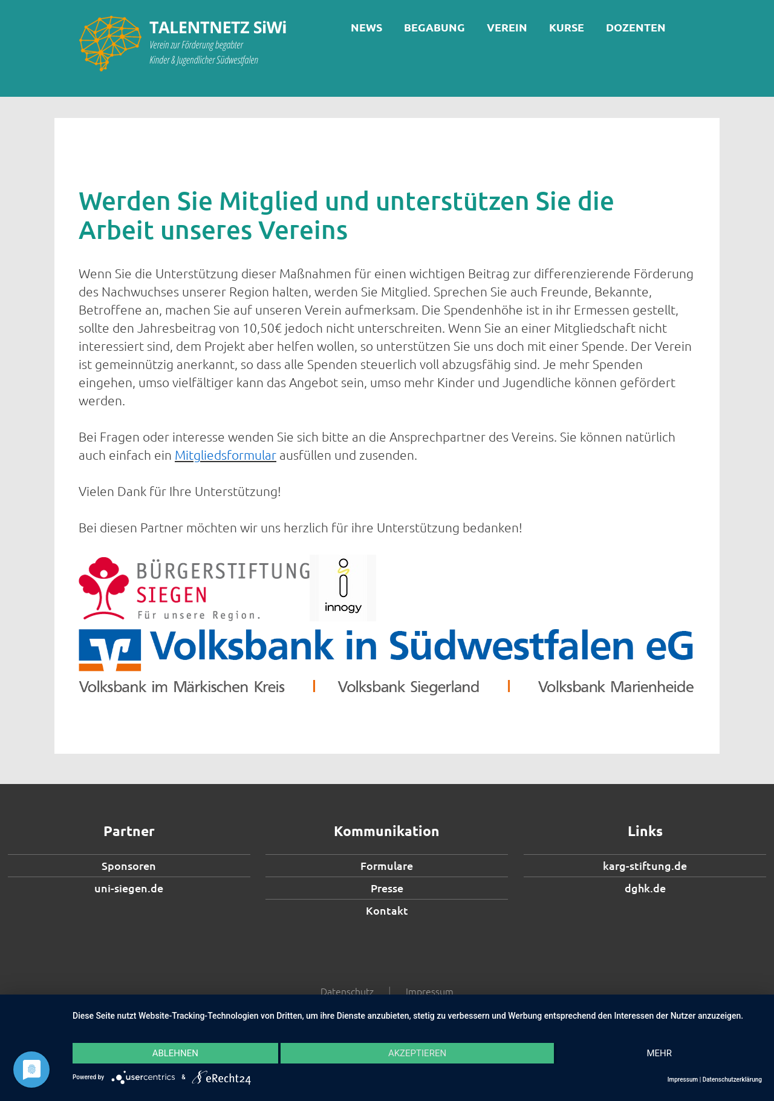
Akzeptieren (417, 1053)
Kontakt (387, 910)
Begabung (434, 27)
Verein (507, 27)
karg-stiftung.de (645, 865)
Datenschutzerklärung (732, 1079)
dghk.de (645, 888)
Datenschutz (347, 991)
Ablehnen (175, 1053)
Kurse (566, 27)
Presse (387, 888)
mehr (659, 1053)
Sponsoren (129, 865)
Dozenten (636, 27)
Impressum (430, 991)
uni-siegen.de (128, 888)
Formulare (386, 865)
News (366, 27)
